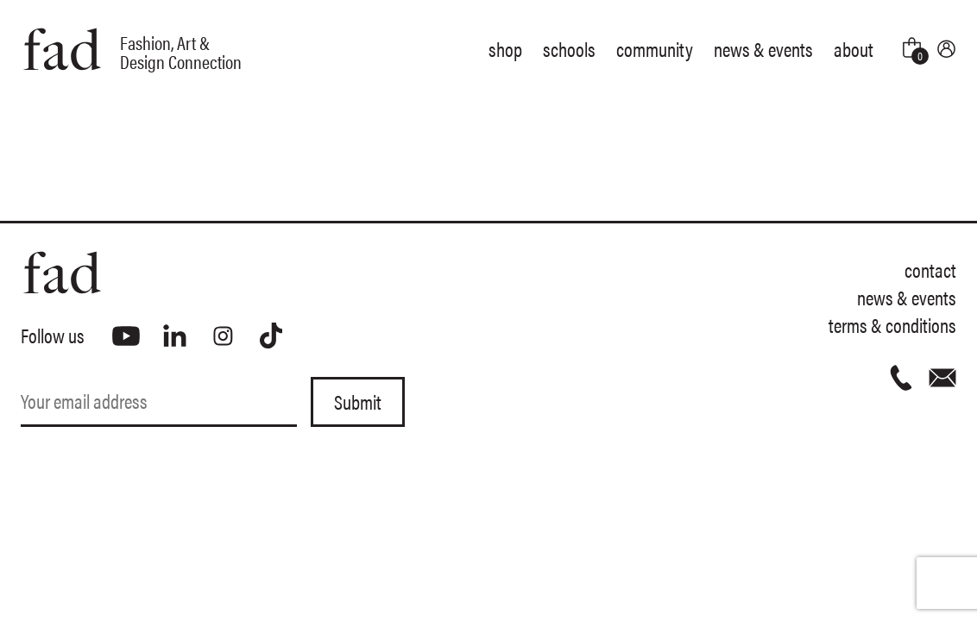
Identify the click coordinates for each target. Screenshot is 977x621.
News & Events (763, 48)
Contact (930, 269)
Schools (569, 48)
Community (654, 48)
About (853, 48)
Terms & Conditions (892, 324)
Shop (505, 48)
